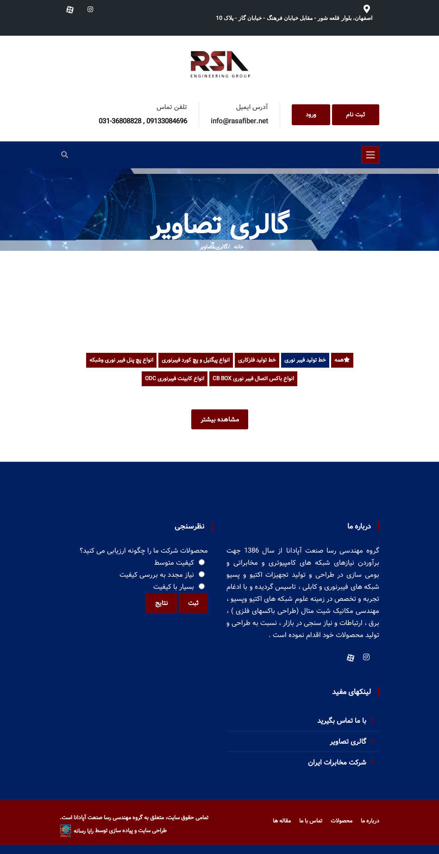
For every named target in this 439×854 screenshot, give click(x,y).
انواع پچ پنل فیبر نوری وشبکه (121, 360)
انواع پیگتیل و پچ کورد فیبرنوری (196, 360)
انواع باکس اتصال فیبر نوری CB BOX (253, 378)
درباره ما (370, 820)
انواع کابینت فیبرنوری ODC (174, 378)
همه (342, 360)
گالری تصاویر (214, 246)
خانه (239, 246)
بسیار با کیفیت (173, 587)
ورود (311, 115)
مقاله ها (282, 820)
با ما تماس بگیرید (341, 721)
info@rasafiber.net (239, 121)
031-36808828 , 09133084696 (143, 121)
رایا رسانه (77, 831)
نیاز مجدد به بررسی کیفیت (156, 574)
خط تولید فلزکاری (257, 360)
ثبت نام (355, 115)
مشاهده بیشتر (220, 419)
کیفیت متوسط (174, 562)
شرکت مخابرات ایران (337, 762)
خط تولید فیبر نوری (305, 360)
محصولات (341, 820)
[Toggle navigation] (370, 155)
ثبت (193, 603)
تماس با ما (310, 820)
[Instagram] (366, 657)
